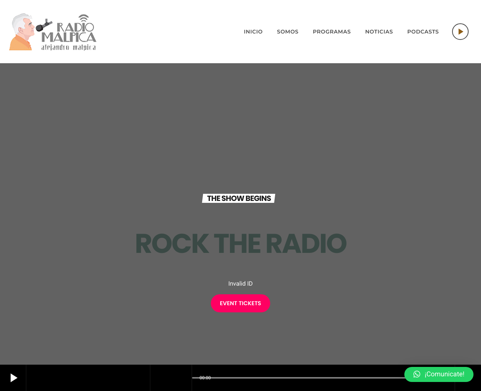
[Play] (460, 31)
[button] (438, 374)
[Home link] (53, 31)
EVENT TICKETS (240, 303)
